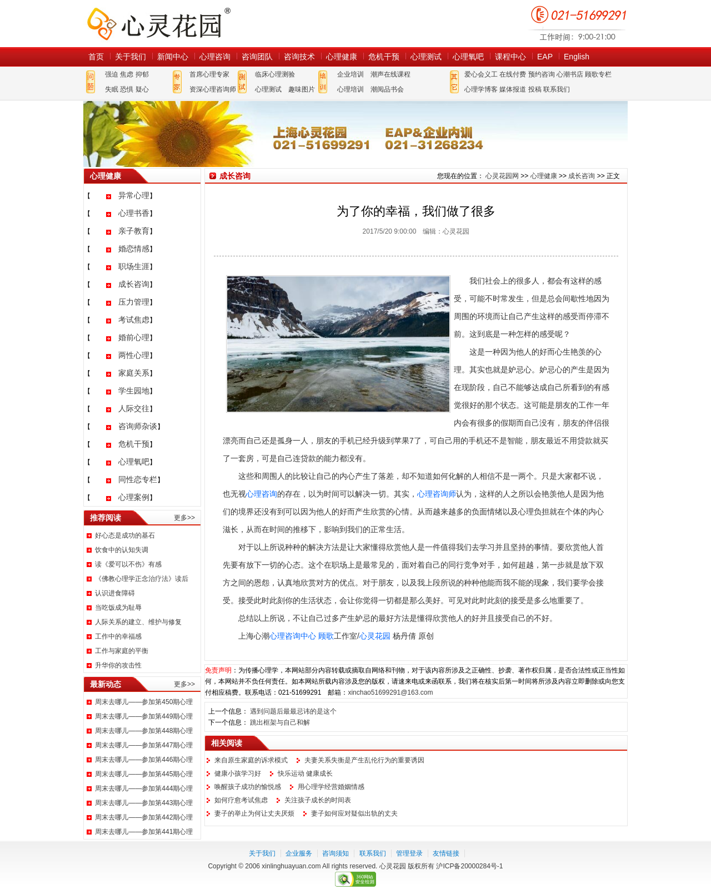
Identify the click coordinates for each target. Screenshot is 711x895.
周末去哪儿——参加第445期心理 (144, 774)
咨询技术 (299, 56)
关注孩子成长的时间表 (317, 800)
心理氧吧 (468, 56)
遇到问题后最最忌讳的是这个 (293, 711)
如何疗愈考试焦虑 (241, 800)
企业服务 (299, 853)
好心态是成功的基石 (125, 535)
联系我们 (556, 89)
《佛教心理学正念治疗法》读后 (141, 579)
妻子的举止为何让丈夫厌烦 (254, 813)
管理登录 (409, 853)
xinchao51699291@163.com (390, 692)
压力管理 (133, 301)
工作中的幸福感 (118, 636)
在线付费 (512, 74)
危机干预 (383, 56)
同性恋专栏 (137, 479)
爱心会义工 (481, 74)
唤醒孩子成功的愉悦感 (247, 787)
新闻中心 (172, 56)
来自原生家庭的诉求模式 (251, 760)
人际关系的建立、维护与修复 (138, 622)
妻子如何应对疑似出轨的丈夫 (354, 813)
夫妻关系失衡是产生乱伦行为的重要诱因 (364, 760)
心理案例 (133, 497)
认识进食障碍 (115, 593)
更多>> (184, 518)
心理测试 (426, 56)
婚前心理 (133, 337)
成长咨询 (133, 284)
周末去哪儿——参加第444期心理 (144, 788)
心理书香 (133, 213)
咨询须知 (335, 853)
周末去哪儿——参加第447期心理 (144, 745)
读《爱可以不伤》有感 (128, 564)
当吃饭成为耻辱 (118, 607)
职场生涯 (133, 266)
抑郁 (142, 74)
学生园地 (133, 390)
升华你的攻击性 (118, 665)
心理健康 (341, 56)
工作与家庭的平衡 (121, 651)
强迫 (111, 74)
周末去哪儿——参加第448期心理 (144, 731)
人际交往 (133, 408)
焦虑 (126, 74)
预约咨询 (541, 74)
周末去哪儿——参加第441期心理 (144, 832)
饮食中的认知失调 (121, 550)
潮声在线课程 (390, 74)
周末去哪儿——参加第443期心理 (144, 803)
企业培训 (350, 74)
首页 (96, 56)
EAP (545, 56)
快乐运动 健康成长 (305, 773)
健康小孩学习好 (237, 773)
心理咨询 (215, 56)
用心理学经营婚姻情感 (331, 787)
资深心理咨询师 (212, 89)
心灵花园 (374, 635)
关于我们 (130, 56)
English (576, 56)
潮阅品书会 (387, 89)
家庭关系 (133, 372)
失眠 (111, 89)
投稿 (535, 89)
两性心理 (133, 355)
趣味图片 (301, 89)
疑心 (142, 89)
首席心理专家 (209, 74)
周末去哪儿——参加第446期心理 (144, 759)
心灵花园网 (158, 23)
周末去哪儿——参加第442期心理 (144, 817)
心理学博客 (481, 89)
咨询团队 (257, 56)
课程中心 (510, 56)
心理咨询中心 (292, 635)
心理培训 (350, 89)
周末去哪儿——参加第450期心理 (144, 702)
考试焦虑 (133, 319)
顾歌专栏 (598, 74)
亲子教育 (133, 230)
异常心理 (133, 195)
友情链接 (446, 853)
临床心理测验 (275, 74)
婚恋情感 (133, 248)
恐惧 (126, 89)
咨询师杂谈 (137, 426)
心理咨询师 (436, 493)
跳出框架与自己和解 (280, 722)
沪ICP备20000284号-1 (469, 866)
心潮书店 (570, 74)
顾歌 (326, 635)
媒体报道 (512, 89)
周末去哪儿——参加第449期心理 (144, 716)
